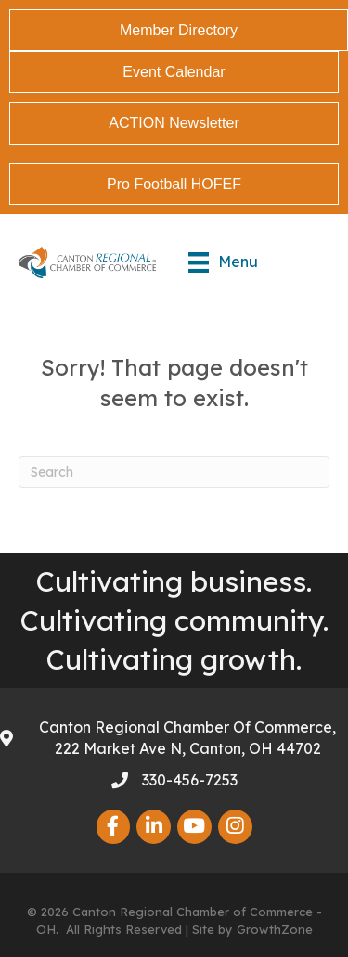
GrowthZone (275, 929)
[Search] (174, 472)
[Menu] (223, 262)
